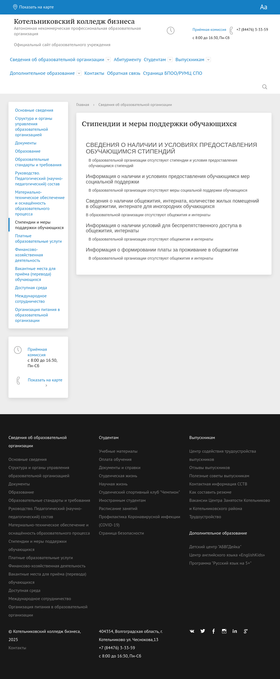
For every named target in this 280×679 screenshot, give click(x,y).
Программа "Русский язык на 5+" (220, 563)
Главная (82, 104)
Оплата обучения (115, 459)
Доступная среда (31, 287)
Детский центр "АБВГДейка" (215, 546)
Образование (27, 151)
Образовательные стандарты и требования (38, 161)
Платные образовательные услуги (38, 238)
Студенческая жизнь (118, 475)
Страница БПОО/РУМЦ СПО (172, 73)
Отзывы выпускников (209, 467)
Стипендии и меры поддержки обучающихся (39, 224)
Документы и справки (120, 467)
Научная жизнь (113, 484)
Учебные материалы (118, 451)
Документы (25, 143)
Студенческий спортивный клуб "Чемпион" (139, 492)
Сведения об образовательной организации (57, 59)
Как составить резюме (210, 492)
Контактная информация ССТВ (218, 484)
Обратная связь (123, 73)
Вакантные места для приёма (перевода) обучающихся (35, 274)
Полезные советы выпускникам (219, 475)
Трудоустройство (205, 516)
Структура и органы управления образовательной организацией (33, 126)
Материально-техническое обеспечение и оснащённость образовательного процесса (40, 203)
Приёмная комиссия (209, 29)
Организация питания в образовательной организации (37, 315)
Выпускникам (190, 59)
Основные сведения (34, 110)
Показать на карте (33, 7)
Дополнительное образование (42, 73)
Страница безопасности (121, 533)
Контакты (94, 73)
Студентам (155, 59)
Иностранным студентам (122, 500)
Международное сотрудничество (31, 298)
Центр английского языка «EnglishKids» (227, 555)
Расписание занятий (118, 508)
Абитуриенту (127, 59)
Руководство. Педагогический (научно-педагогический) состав (39, 178)
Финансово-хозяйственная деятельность (29, 255)
